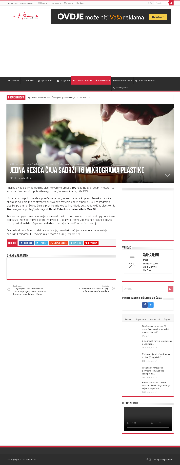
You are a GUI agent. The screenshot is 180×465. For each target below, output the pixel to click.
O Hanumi (42, 3)
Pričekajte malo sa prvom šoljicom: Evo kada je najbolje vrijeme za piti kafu (156, 385)
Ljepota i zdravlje (82, 80)
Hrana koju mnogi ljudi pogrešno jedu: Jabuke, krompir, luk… (153, 370)
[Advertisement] (90, 48)
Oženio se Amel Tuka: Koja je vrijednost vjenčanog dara (92, 289)
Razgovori (63, 80)
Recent (128, 319)
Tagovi (167, 319)
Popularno (141, 319)
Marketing (68, 3)
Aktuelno (28, 80)
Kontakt (80, 3)
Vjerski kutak (45, 80)
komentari (155, 319)
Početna (13, 80)
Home (14, 164)
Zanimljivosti (120, 87)
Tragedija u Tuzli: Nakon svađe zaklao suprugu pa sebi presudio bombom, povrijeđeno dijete (30, 290)
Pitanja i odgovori (145, 80)
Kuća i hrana (103, 80)
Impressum (56, 3)
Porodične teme (122, 80)
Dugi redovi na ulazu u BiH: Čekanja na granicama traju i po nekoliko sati (59, 97)
